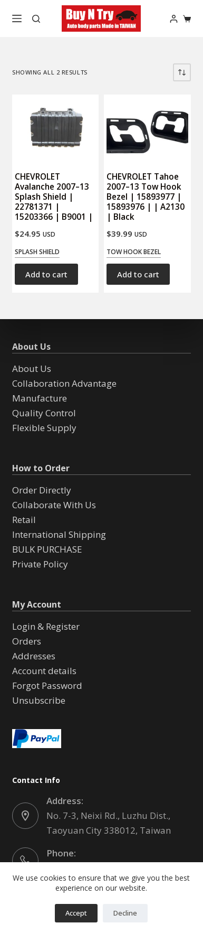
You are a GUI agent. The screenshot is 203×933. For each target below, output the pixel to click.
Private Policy (40, 564)
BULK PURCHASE (47, 549)
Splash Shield (37, 251)
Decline (125, 913)
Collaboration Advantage (64, 383)
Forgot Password (47, 685)
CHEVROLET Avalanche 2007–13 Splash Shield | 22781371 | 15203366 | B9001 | (54, 196)
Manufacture (39, 398)
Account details (44, 671)
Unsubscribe (38, 700)
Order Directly (41, 490)
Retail (24, 520)
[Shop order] (182, 72)
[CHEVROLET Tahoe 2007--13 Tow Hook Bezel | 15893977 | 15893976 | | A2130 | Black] (147, 127)
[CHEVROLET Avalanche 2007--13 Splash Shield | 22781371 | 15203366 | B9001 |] (55, 127)
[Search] (36, 19)
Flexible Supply (44, 428)
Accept (76, 913)
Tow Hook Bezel (134, 251)
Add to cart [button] (46, 274)
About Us (31, 368)
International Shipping (59, 534)
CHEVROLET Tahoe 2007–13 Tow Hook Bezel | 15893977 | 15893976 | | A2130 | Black (146, 196)
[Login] (174, 19)
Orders (26, 641)
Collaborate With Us (54, 505)
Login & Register (46, 626)
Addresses (33, 656)
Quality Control (44, 413)
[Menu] (17, 18)
